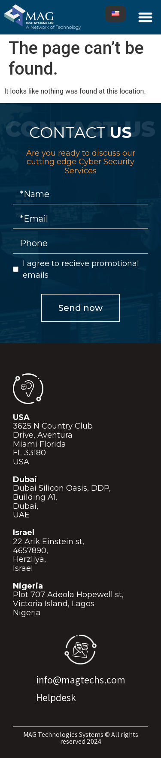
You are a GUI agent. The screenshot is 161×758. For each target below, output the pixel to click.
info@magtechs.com (80, 679)
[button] (145, 17)
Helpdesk (56, 697)
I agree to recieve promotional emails (81, 269)
